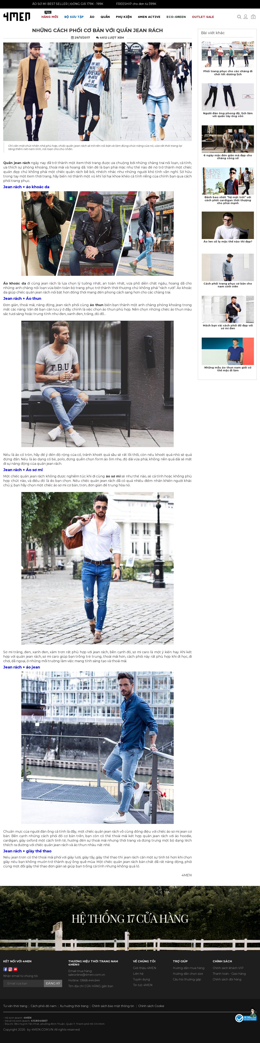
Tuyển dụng (141, 979)
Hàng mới (49, 15)
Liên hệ (138, 974)
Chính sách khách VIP (228, 968)
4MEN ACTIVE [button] (149, 17)
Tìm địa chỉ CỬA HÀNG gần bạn (90, 986)
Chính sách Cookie (151, 1006)
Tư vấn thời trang (15, 1006)
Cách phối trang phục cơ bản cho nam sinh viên (228, 285)
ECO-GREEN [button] (176, 17)
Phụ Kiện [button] (124, 17)
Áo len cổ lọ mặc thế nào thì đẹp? (228, 241)
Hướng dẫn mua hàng (188, 968)
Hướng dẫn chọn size (188, 974)
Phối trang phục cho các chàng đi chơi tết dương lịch (227, 73)
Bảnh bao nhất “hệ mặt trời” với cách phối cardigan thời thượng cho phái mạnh (228, 200)
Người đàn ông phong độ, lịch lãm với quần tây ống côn (228, 115)
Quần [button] (105, 17)
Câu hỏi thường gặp (187, 979)
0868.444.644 (90, 980)
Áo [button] (92, 17)
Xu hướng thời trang (74, 1006)
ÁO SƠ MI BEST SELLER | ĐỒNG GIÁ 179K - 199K (63, 4)
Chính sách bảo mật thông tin (113, 1006)
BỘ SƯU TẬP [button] (74, 17)
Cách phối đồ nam (43, 1006)
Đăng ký (53, 983)
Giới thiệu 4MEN (144, 968)
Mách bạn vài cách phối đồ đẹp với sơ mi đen (228, 327)
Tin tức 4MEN (143, 985)
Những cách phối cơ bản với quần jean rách (97, 30)
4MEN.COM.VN (42, 1029)
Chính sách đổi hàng (227, 979)
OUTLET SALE (203, 17)
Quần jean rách (16, 163)
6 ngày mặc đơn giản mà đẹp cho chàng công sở (228, 157)
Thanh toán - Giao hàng (229, 974)
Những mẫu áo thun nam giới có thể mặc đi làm (227, 369)
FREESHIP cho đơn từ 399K (132, 4)
